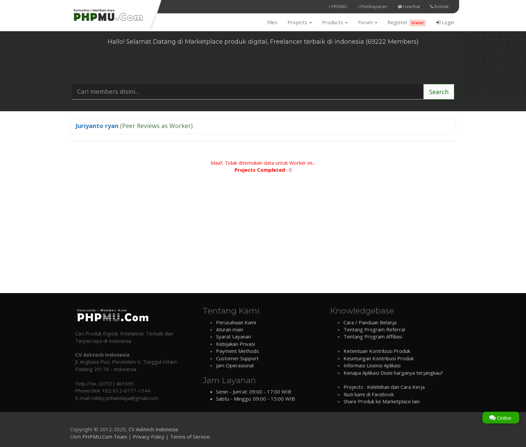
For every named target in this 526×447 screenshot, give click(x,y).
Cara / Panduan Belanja (370, 322)
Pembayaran (372, 6)
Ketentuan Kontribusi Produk (377, 351)
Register (406, 23)
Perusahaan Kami (236, 322)
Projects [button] (299, 22)
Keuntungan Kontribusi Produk (379, 358)
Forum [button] (367, 22)
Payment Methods (237, 351)
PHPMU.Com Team (104, 436)
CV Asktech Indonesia (153, 429)
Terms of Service (190, 436)
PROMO (338, 6)
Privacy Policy (148, 436)
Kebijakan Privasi (235, 343)
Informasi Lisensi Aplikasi (372, 365)
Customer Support (237, 358)
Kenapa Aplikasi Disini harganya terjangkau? (393, 372)
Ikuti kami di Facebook (369, 394)
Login (445, 22)
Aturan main (229, 329)
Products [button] (335, 22)
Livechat (409, 6)
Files (272, 22)
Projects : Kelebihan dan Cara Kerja (384, 386)
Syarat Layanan (233, 336)
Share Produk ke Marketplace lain (382, 401)
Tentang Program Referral (374, 329)
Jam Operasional (235, 365)
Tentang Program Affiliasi (373, 336)
